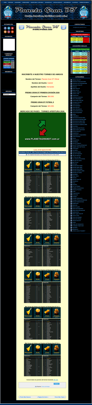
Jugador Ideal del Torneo (78, 146)
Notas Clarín (75, 176)
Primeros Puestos (76, 189)
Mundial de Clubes (77, 172)
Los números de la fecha (78, 158)
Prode (73, 191)
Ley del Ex (75, 150)
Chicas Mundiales (76, 98)
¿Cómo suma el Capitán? (78, 230)
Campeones (75, 95)
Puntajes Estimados (77, 198)
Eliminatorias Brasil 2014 (78, 117)
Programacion (76, 193)
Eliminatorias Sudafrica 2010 (79, 124)
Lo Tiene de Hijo (76, 157)
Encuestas (75, 126)
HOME (5, 2)
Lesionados (75, 148)
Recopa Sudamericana (78, 201)
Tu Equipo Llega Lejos (78, 225)
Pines (73, 182)
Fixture (74, 138)
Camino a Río (75, 93)
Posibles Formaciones (78, 188)
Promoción (75, 194)
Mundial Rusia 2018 (77, 169)
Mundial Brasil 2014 (77, 165)
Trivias (74, 222)
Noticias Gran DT (57, 2)
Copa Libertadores (77, 109)
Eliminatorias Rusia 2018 (78, 122)
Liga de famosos (76, 155)
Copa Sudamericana (77, 110)
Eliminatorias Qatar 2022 (78, 121)
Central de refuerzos (77, 97)
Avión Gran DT (76, 88)
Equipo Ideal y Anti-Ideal (37, 2)
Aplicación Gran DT (77, 85)
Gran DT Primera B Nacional (79, 145)
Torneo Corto (75, 215)
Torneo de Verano (76, 218)
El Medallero (75, 115)
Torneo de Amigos (84, 2)
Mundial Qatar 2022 (77, 167)
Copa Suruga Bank (77, 112)
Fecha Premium (76, 136)
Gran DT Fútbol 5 (76, 143)
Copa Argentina (76, 105)
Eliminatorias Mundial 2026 (79, 119)
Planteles (75, 2)
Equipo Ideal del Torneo (78, 128)
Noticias (74, 177)
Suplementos (67, 2)
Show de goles (76, 206)
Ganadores (18, 2)
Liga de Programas (77, 153)
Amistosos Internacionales (79, 81)
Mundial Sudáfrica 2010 (78, 170)
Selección (74, 205)
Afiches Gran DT (76, 80)
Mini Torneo (75, 162)
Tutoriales (74, 227)
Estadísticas (48, 2)
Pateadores (75, 181)
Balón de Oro (75, 90)
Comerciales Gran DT (77, 100)
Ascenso (74, 86)
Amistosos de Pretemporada (79, 83)
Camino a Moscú (76, 92)
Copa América (76, 103)
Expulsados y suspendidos (79, 134)
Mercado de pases (77, 160)
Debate (74, 114)
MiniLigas (74, 163)
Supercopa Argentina (77, 208)
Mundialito (75, 174)
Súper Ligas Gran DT (77, 213)
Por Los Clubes (76, 186)
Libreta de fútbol (76, 152)
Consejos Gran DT (77, 102)
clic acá (56, 379)
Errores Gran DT (76, 131)
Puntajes (10, 2)
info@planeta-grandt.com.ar (79, 27)
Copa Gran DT (76, 107)
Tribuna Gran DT (76, 220)
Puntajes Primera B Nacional (79, 200)
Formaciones (25, 2)
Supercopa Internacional (78, 210)
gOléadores (75, 229)
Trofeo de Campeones (78, 224)
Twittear (56, 383)
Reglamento (75, 203)
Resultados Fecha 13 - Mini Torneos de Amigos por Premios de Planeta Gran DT (42, 152)
